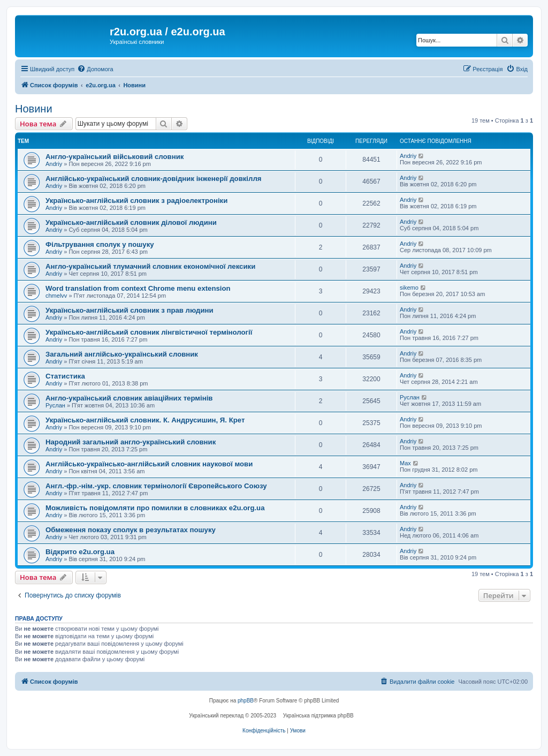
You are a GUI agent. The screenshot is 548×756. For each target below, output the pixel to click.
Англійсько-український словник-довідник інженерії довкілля (153, 179)
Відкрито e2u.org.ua (80, 552)
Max (405, 463)
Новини (33, 109)
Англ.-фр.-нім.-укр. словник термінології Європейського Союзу (156, 486)
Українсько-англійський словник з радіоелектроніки (136, 200)
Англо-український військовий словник (114, 157)
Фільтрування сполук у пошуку (99, 244)
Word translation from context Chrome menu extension (138, 288)
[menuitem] (95, 69)
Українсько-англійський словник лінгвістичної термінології (148, 332)
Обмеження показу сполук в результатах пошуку (130, 530)
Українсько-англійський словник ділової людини (131, 222)
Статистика (65, 376)
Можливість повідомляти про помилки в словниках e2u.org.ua (155, 508)
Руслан (55, 405)
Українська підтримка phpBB (318, 716)
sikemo (409, 287)
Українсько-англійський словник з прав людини (129, 310)
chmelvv (56, 295)
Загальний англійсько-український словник (121, 354)
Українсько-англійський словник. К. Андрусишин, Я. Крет (145, 420)
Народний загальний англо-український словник (130, 442)
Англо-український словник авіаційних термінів (128, 398)
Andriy (53, 164)
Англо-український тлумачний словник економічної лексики (150, 266)
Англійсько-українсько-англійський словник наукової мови (149, 464)
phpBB (246, 701)
